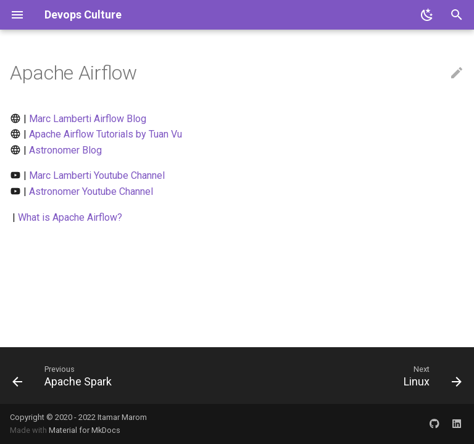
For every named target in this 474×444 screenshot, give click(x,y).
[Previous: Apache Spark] (64, 375)
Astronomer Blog (65, 150)
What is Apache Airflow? (70, 217)
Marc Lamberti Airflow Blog (87, 119)
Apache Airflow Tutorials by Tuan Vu (105, 134)
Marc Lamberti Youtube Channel (97, 175)
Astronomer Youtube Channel (91, 191)
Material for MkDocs (84, 430)
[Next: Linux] (430, 375)
